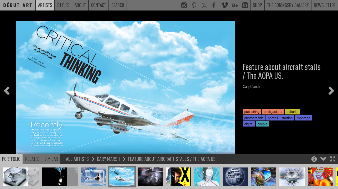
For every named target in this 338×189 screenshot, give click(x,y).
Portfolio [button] (11, 162)
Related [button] (32, 162)
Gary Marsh (108, 162)
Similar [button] (51, 162)
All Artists (77, 162)
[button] (332, 163)
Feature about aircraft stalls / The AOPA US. (172, 162)
